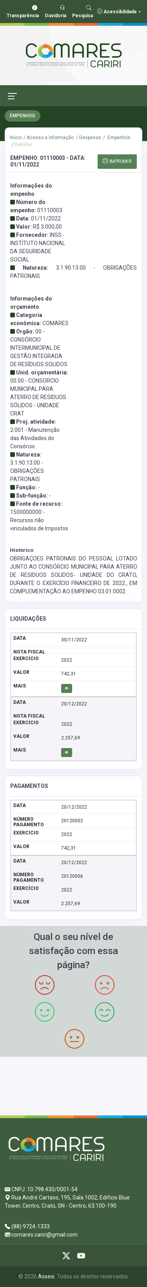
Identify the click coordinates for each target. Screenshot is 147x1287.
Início (16, 137)
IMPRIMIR (117, 161)
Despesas (90, 137)
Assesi (46, 1276)
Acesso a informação (50, 137)
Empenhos (118, 137)
